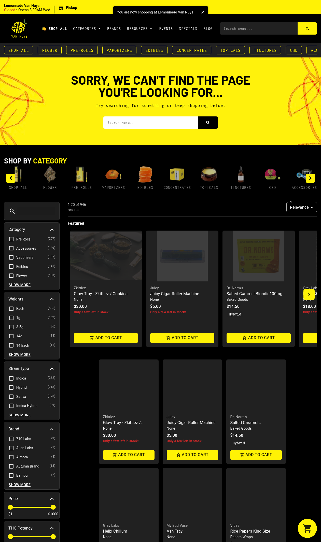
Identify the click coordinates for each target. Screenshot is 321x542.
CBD (294, 50)
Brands (114, 28)
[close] (202, 12)
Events (166, 28)
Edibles (154, 50)
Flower (49, 50)
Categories (87, 28)
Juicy (154, 288)
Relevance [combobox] (299, 207)
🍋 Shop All (54, 28)
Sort (293, 202)
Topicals (230, 50)
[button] (41, 8)
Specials (188, 28)
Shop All (18, 50)
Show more (20, 285)
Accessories (304, 187)
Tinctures (265, 50)
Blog (208, 28)
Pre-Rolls (82, 50)
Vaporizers (119, 50)
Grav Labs (311, 288)
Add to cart (106, 337)
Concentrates (191, 50)
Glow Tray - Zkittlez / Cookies (101, 293)
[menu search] (36, 211)
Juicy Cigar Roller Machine (174, 293)
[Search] (307, 28)
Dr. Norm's (235, 288)
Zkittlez (80, 288)
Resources (140, 28)
